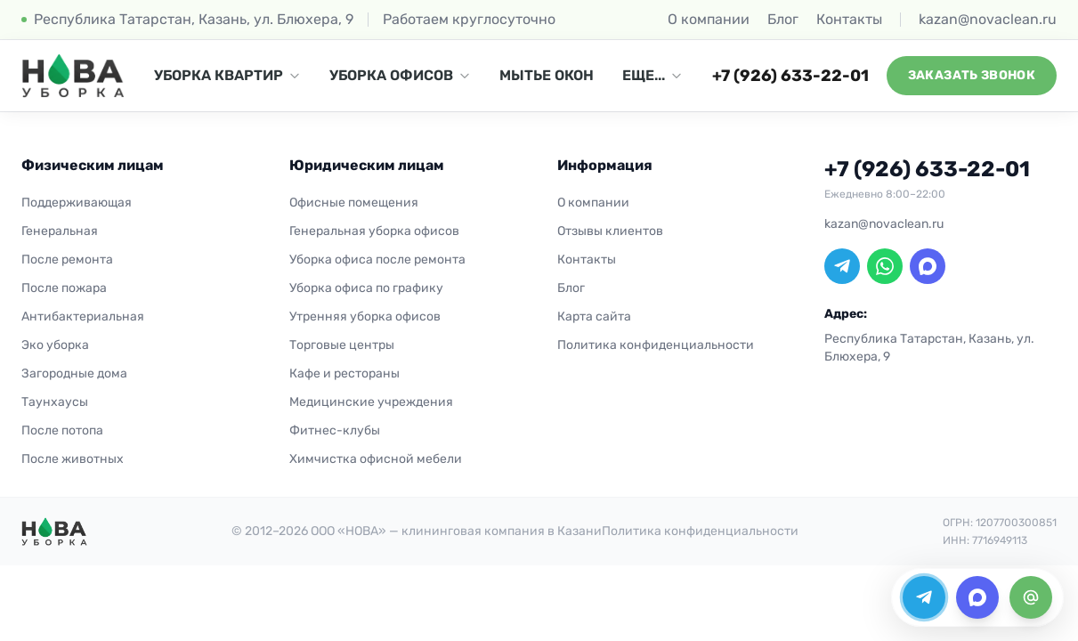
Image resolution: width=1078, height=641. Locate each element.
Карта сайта (594, 316)
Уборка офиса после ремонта (377, 259)
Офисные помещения (353, 202)
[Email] (1030, 597)
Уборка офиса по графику (366, 288)
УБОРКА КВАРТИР (227, 75)
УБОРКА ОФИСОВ (400, 75)
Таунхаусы (54, 402)
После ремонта (67, 259)
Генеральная (59, 231)
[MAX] (927, 266)
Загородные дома (74, 373)
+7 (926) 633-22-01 (790, 75)
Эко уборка (55, 345)
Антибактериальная (82, 316)
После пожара (64, 288)
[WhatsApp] (885, 266)
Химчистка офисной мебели (375, 459)
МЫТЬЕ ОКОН (546, 75)
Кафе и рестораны (344, 373)
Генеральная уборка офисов (374, 231)
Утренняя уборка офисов (365, 316)
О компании (709, 19)
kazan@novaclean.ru (988, 19)
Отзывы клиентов (610, 231)
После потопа (62, 430)
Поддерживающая (76, 202)
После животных (72, 459)
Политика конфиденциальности (655, 345)
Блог (782, 19)
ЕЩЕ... (652, 75)
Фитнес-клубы (334, 430)
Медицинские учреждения (371, 402)
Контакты (849, 19)
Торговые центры (341, 345)
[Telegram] (842, 266)
